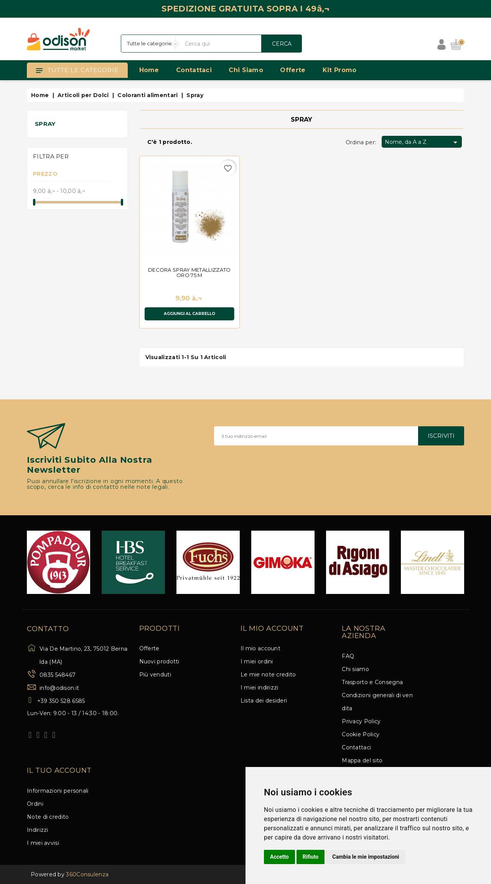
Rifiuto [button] (311, 857)
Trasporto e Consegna (372, 682)
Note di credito (48, 816)
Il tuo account (59, 771)
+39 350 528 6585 (61, 701)
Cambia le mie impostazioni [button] (365, 857)
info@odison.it (59, 687)
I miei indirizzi (259, 687)
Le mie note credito (268, 674)
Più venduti (155, 674)
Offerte (292, 70)
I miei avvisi (43, 842)
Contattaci (194, 70)
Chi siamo (246, 70)
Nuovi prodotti (159, 661)
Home (149, 70)
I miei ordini (257, 661)
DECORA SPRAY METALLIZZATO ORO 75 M (189, 272)
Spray (45, 123)
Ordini (35, 803)
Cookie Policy (360, 734)
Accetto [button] (279, 857)
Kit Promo (340, 70)
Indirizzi (37, 829)
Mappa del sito (362, 760)
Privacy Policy (361, 721)
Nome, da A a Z (422, 142)
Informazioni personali (58, 790)
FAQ (348, 656)
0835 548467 (58, 674)
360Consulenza (87, 874)
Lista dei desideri (264, 700)
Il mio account (260, 648)
